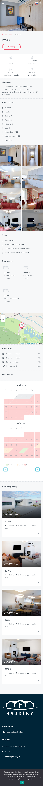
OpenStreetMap (31, 343)
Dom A (7, 620)
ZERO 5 (8, 522)
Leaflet (22, 343)
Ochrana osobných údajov (13, 732)
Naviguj (11, 47)
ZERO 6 (8, 669)
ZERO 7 (8, 571)
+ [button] (3, 316)
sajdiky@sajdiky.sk (12, 757)
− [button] (3, 320)
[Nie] (40, 777)
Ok (22, 782)
